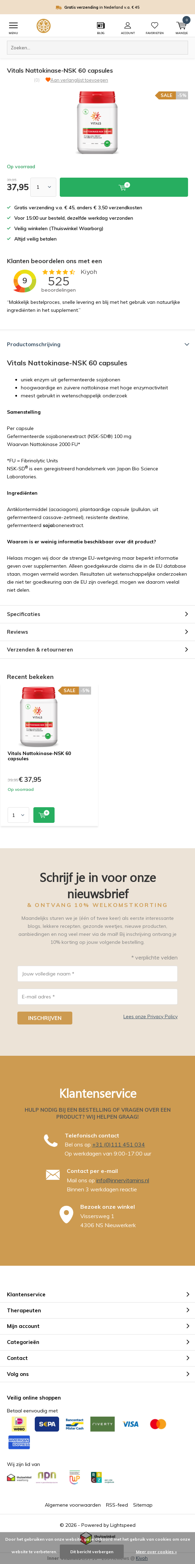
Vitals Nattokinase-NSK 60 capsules (39, 756)
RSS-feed (117, 1505)
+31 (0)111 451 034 (118, 1144)
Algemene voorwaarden (73, 1505)
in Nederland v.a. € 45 (102, 7)
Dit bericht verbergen (91, 1551)
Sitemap (143, 1505)
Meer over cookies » (156, 1551)
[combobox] (97, 48)
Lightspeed (123, 1525)
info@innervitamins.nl (122, 1180)
